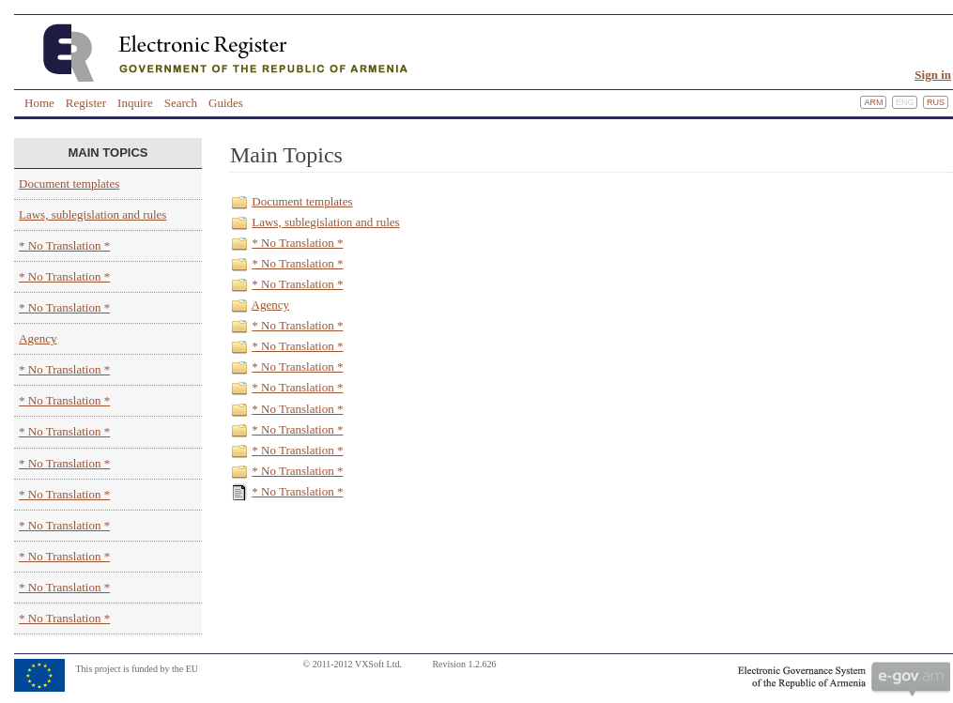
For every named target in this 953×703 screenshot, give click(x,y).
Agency (37, 338)
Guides (225, 103)
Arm (873, 102)
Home (39, 103)
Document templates (69, 183)
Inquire (135, 103)
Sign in (933, 75)
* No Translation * (64, 245)
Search (180, 103)
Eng (905, 102)
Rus (936, 102)
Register (86, 103)
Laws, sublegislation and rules (92, 214)
